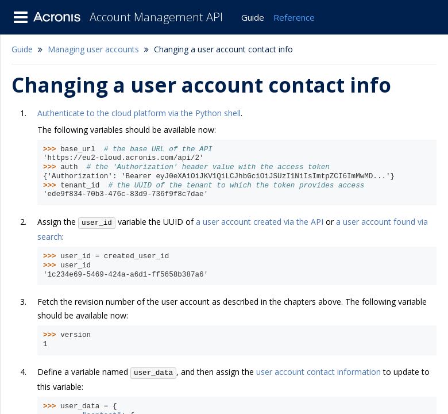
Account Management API (156, 17)
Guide (252, 17)
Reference (294, 17)
